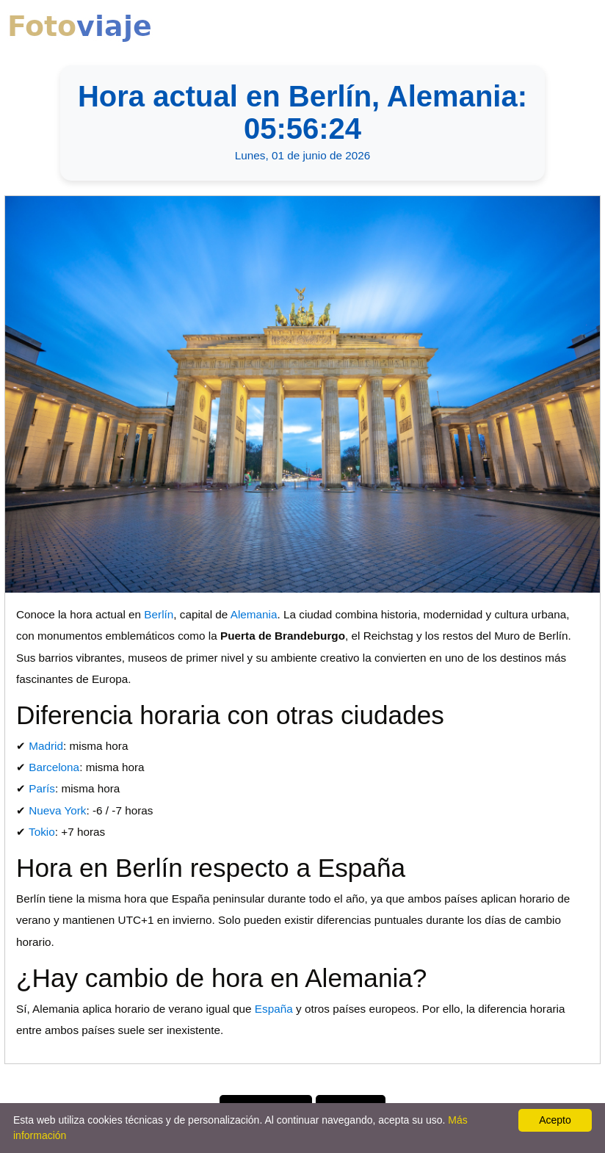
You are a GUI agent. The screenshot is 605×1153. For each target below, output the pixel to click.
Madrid (46, 746)
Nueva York (57, 810)
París (42, 788)
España (274, 1008)
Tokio (42, 831)
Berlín (158, 614)
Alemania (254, 614)
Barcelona (54, 767)
